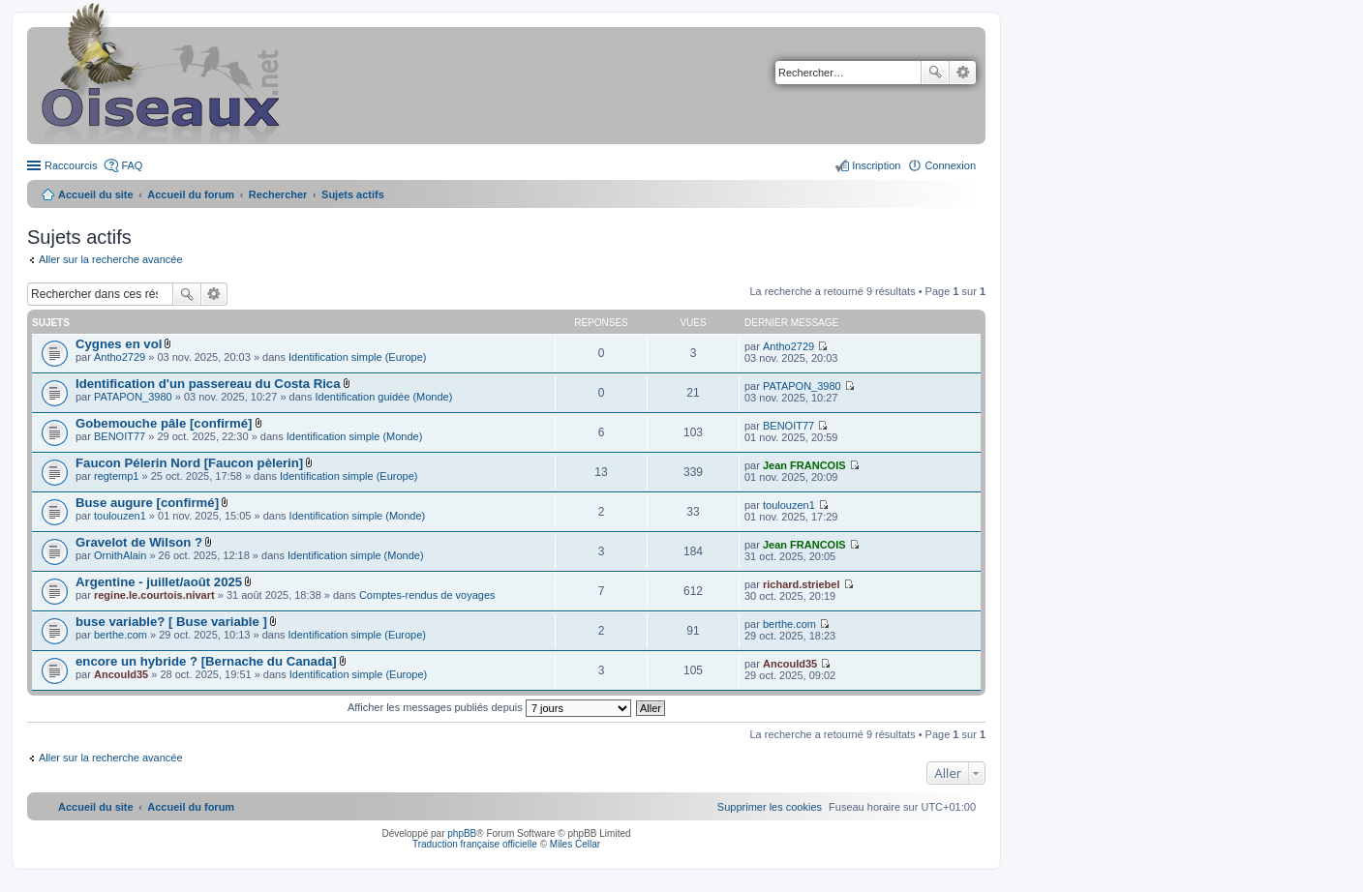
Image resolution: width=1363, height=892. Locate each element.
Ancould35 (121, 674)
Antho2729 (119, 357)
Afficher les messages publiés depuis (489, 707)
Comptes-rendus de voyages (427, 595)
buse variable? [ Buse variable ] (171, 621)
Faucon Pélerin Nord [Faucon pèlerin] (189, 463)
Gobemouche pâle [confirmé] (164, 423)
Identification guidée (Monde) (384, 396)
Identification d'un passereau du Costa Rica (208, 383)
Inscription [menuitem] (876, 165)
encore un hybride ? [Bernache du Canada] (206, 661)
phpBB (461, 833)
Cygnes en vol (119, 344)
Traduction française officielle (474, 844)
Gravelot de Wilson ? (139, 542)
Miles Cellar (575, 844)
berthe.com (120, 634)
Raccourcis (71, 165)
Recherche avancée (963, 72)
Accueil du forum (190, 194)
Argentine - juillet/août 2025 (159, 582)
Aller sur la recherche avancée (111, 259)
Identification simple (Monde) (355, 436)
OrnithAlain (120, 555)
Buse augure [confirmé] (147, 502)
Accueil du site (96, 194)
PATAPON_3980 (133, 396)
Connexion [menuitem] (950, 165)
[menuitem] (769, 807)
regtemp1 (116, 476)
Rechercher (935, 72)
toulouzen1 (120, 515)
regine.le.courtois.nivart (154, 595)
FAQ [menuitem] (131, 165)
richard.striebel (801, 584)
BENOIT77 (119, 436)
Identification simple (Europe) (357, 357)
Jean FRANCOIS (804, 465)
